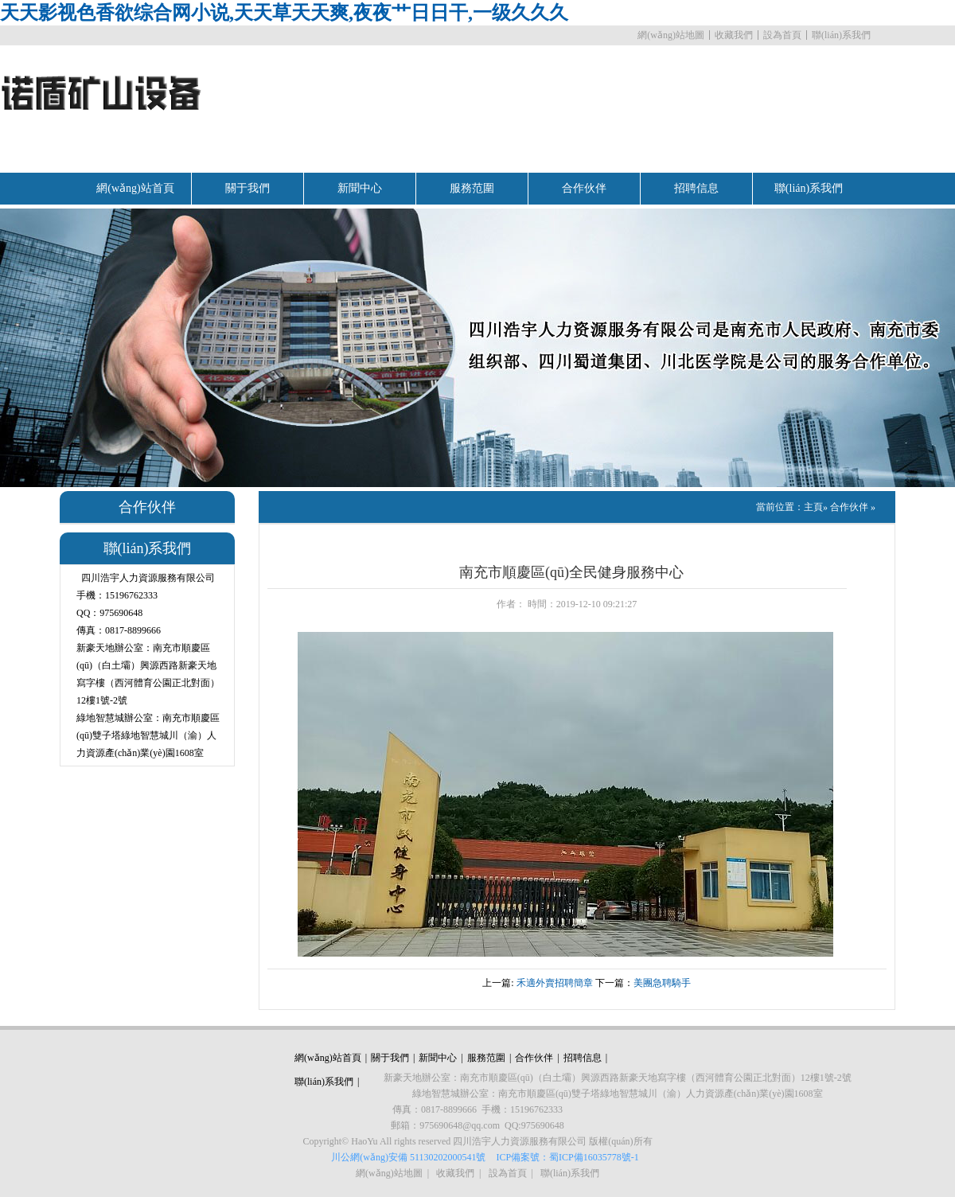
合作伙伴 (584, 188)
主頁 (813, 507)
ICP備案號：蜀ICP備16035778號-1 (567, 1157)
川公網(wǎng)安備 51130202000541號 (408, 1157)
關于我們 (247, 188)
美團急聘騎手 (662, 982)
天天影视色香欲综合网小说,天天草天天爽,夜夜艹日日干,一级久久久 (284, 12)
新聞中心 (359, 188)
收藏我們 (734, 35)
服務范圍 (472, 188)
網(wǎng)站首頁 (134, 188)
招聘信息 (696, 188)
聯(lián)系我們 (841, 35)
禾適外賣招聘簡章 (554, 982)
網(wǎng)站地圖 (670, 35)
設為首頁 (782, 35)
